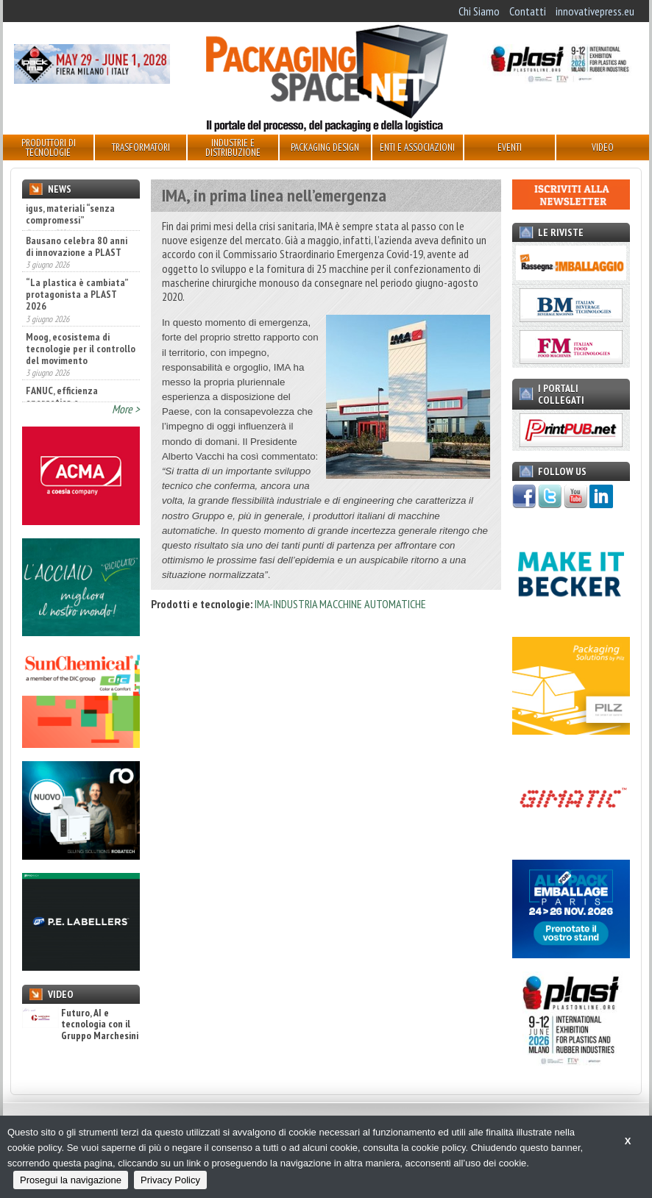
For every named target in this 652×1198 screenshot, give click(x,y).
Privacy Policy (170, 1179)
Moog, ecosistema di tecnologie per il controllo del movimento (80, 359)
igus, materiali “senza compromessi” (70, 214)
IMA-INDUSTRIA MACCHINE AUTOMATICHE (340, 603)
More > (126, 409)
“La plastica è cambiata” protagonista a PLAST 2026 (77, 304)
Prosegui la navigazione (70, 1179)
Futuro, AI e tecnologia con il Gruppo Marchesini (80, 1024)
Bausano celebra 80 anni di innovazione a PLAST (76, 256)
